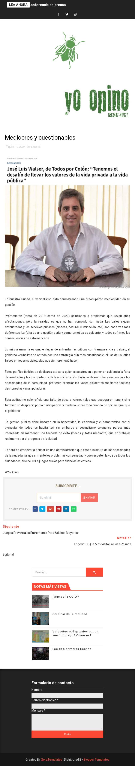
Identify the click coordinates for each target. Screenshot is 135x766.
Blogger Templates (96, 759)
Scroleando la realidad (69, 614)
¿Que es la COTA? (65, 596)
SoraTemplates (51, 759)
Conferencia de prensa (47, 5)
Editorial (36, 146)
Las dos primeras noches (72, 648)
